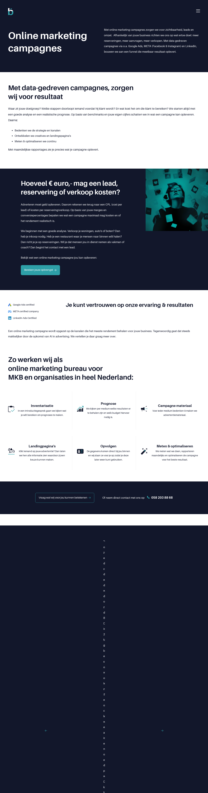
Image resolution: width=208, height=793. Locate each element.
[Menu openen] (198, 11)
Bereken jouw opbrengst (40, 270)
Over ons (100, 765)
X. (25, 765)
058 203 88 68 (161, 736)
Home (60, 765)
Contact (163, 765)
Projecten (122, 765)
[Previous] (27, 561)
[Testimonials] (104, 562)
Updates (142, 765)
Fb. (10, 765)
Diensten (79, 765)
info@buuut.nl (113, 741)
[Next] (180, 561)
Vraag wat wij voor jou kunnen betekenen (64, 497)
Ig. (19, 765)
